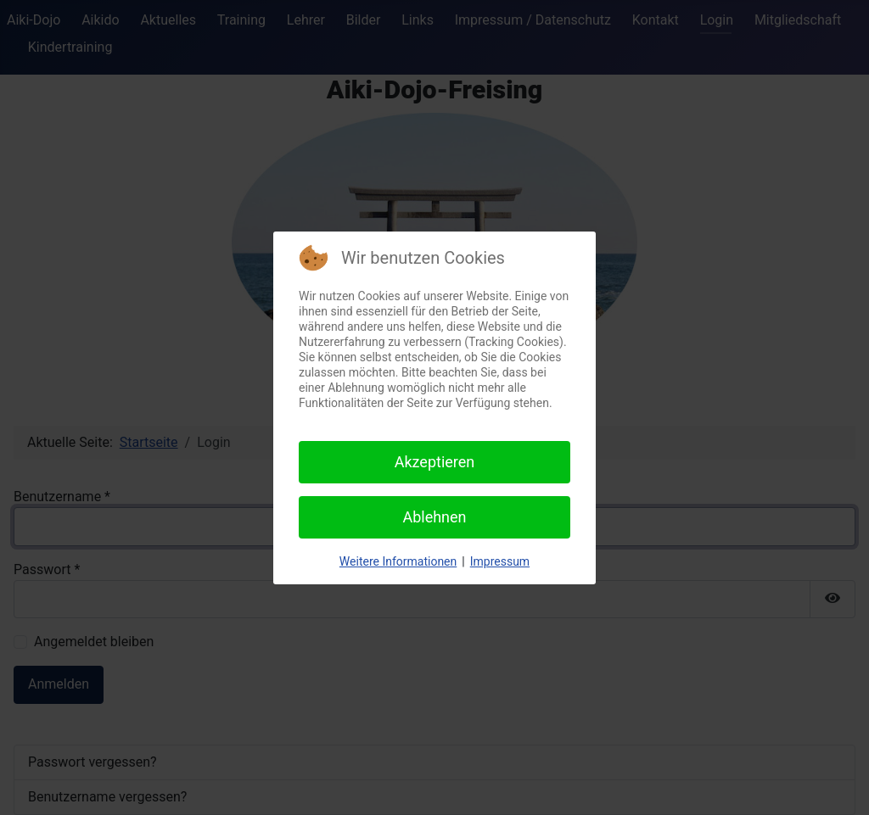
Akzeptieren (435, 462)
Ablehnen (434, 517)
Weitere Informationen (398, 561)
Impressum (500, 561)
